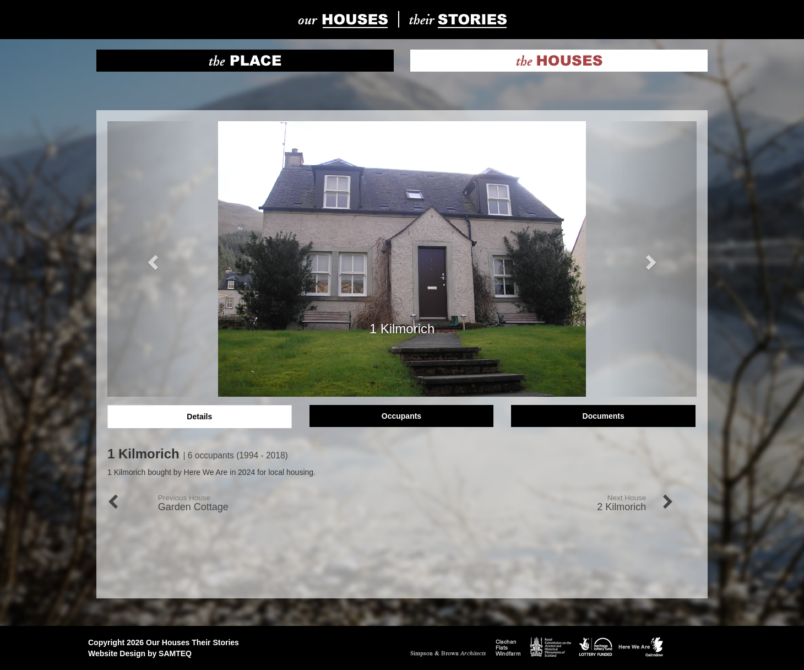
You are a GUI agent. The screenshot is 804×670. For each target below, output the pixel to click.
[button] (151, 259)
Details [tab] (199, 416)
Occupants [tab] (401, 416)
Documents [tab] (603, 416)
